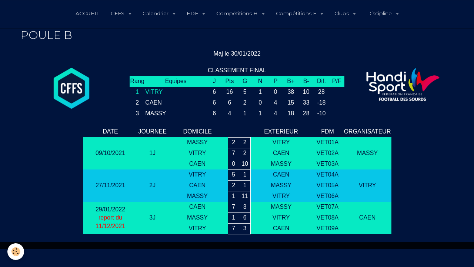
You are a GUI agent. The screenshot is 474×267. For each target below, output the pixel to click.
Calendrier (156, 13)
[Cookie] (15, 251)
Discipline (380, 13)
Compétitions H (237, 13)
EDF (193, 13)
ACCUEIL (88, 13)
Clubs (342, 13)
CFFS (118, 13)
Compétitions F (297, 13)
